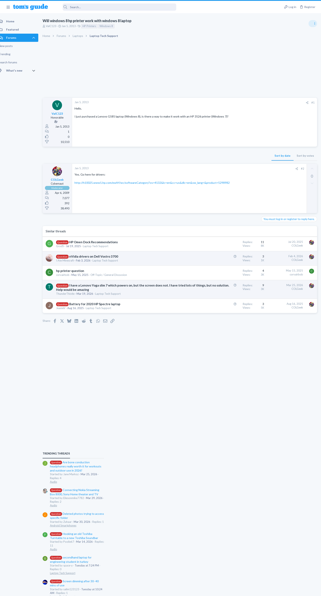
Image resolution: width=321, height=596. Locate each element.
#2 (236, 168)
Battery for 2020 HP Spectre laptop (99, 304)
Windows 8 (111, 26)
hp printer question (75, 271)
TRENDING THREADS (269, 223)
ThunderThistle (70, 293)
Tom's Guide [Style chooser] (288, 562)
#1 (247, 102)
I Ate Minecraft (69, 260)
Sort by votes (239, 155)
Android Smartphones (276, 295)
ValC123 (55, 26)
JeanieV (65, 308)
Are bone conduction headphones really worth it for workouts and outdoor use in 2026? (288, 236)
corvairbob (67, 274)
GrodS (64, 246)
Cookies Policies (145, 590)
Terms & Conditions (199, 590)
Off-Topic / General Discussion (113, 274)
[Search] (114, 7)
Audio (266, 251)
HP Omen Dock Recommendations (98, 242)
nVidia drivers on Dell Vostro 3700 (98, 256)
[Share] (241, 103)
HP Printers (94, 26)
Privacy (171, 590)
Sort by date (217, 155)
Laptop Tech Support (100, 246)
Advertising (116, 590)
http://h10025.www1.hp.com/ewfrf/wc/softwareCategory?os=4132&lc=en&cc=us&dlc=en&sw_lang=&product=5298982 (156, 182)
